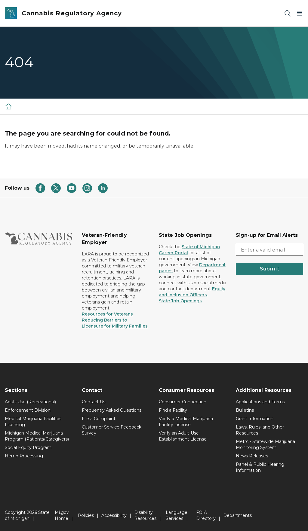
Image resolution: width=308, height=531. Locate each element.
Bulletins (245, 410)
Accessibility (114, 515)
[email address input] (269, 250)
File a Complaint (99, 418)
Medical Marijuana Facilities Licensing (33, 421)
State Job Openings (180, 301)
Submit (269, 269)
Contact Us (93, 401)
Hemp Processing (24, 456)
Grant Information (254, 418)
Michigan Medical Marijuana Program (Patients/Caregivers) (37, 436)
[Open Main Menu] (299, 13)
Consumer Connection (182, 401)
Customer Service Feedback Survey (111, 430)
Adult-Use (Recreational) (30, 401)
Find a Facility (173, 410)
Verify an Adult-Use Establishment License (183, 436)
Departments (237, 515)
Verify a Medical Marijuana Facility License (186, 421)
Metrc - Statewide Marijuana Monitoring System (265, 444)
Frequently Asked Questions (111, 410)
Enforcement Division (28, 410)
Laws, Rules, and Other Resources (260, 430)
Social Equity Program (28, 447)
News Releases (252, 456)
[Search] (287, 13)
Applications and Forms (260, 401)
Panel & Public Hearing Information (260, 467)
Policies (86, 515)
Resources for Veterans (107, 314)
